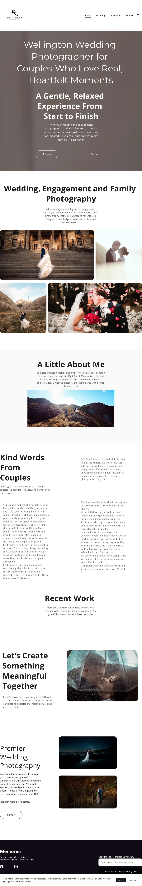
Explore (47, 154)
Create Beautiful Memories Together (120, 871)
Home (88, 15)
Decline (133, 880)
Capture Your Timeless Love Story (116, 856)
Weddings (101, 15)
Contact (129, 15)
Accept (121, 880)
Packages (115, 15)
